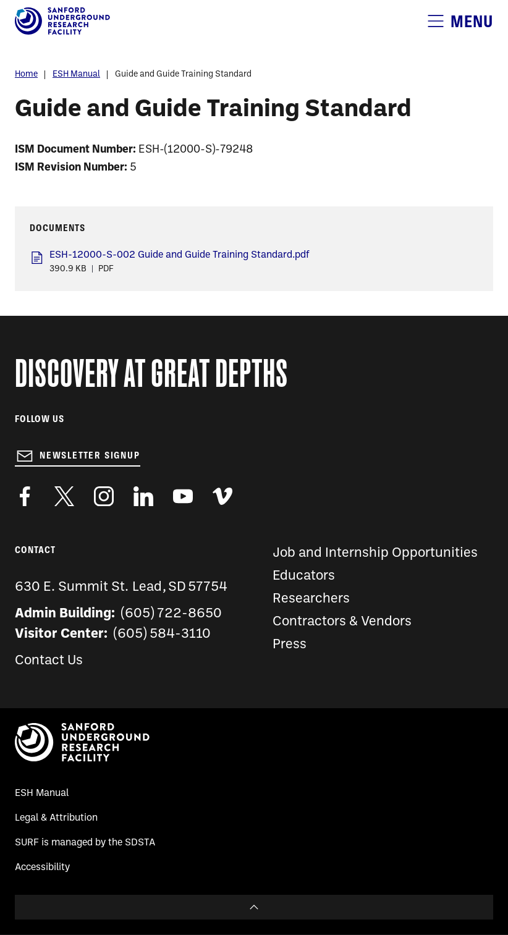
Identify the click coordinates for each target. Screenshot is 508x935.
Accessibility (42, 868)
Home (26, 74)
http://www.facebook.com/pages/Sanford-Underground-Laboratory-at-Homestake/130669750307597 (25, 496)
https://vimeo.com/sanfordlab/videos (222, 496)
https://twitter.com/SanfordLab (64, 496)
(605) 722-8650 (171, 614)
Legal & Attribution (56, 818)
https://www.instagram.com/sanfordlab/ (104, 496)
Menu (472, 21)
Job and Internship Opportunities (375, 553)
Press (290, 645)
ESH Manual (76, 74)
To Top (254, 907)
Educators (304, 576)
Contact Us (49, 661)
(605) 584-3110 (162, 634)
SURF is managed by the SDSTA (85, 843)
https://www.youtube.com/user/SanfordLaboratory (183, 496)
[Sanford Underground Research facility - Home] (62, 32)
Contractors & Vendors (342, 622)
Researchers (311, 599)
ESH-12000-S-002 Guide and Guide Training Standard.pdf (179, 255)
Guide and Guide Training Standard (183, 74)
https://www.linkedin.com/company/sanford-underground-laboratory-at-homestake (143, 496)
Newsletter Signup (90, 455)
